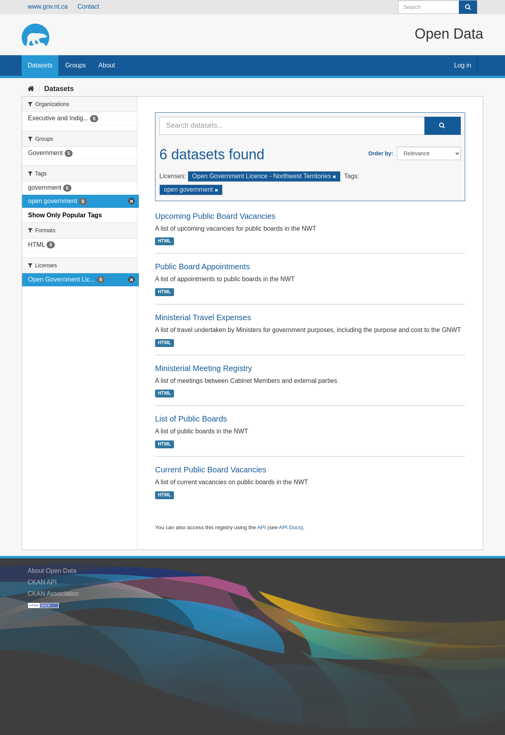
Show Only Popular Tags (65, 215)
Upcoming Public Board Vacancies (215, 216)
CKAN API (42, 582)
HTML (164, 241)
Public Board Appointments (202, 266)
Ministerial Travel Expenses (203, 317)
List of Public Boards (191, 418)
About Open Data (52, 570)
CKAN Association (53, 593)
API (261, 527)
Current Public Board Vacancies (210, 469)
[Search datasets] (437, 7)
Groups (75, 65)
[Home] (31, 89)
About (107, 65)
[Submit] (468, 7)
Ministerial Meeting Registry (203, 368)
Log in (462, 65)
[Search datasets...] (292, 126)
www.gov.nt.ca (48, 6)
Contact (88, 6)
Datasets (40, 65)
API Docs (290, 527)
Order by (379, 153)
